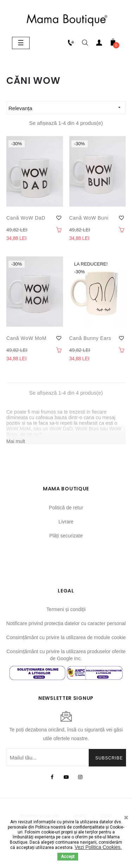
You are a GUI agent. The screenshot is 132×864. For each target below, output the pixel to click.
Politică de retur (66, 507)
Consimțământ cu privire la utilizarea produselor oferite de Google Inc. (65, 655)
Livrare (66, 521)
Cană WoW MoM (26, 338)
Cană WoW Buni (89, 218)
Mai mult (15, 441)
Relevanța (66, 107)
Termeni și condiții (66, 609)
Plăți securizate (66, 535)
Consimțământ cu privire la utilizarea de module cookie (66, 637)
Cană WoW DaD (25, 218)
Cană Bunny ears (90, 338)
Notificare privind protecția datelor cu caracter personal (66, 623)
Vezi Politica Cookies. (98, 847)
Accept (68, 856)
